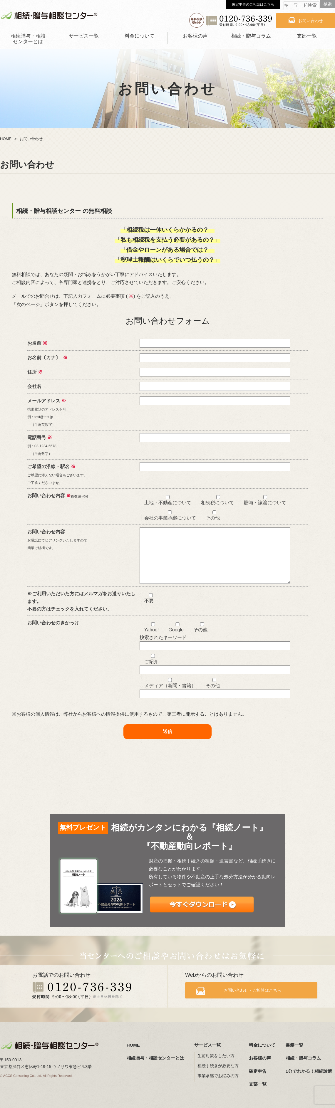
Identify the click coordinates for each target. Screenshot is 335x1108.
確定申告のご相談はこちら (253, 4)
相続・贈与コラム (251, 36)
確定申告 (258, 1071)
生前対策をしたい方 (216, 1056)
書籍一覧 (294, 1045)
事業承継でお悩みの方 (218, 1076)
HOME (133, 1045)
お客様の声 (195, 36)
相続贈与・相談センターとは (28, 38)
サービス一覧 (84, 36)
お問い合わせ (310, 20)
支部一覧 (307, 36)
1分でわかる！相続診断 (309, 1071)
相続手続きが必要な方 (218, 1066)
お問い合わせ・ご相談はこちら (256, 992)
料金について (140, 36)
